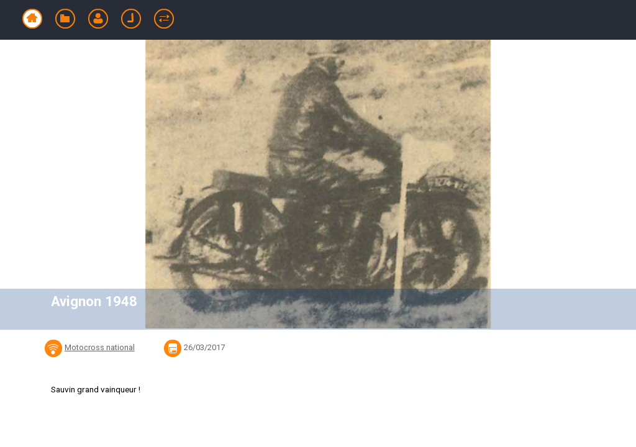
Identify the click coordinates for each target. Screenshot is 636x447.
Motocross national (100, 347)
